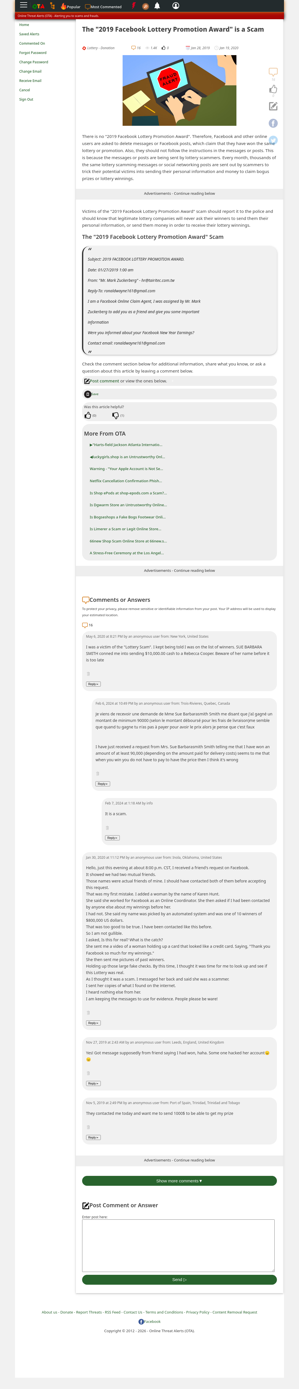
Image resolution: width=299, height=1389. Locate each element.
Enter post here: (95, 1217)
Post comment (101, 381)
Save (91, 394)
